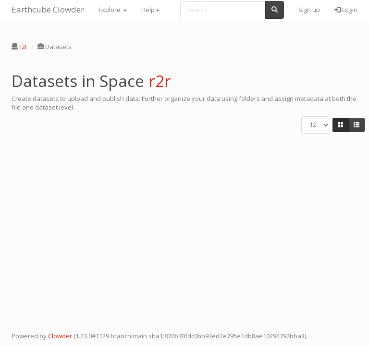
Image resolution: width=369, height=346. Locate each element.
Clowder (60, 336)
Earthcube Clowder (48, 9)
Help (150, 9)
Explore (112, 9)
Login (345, 9)
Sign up (309, 9)
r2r (23, 46)
